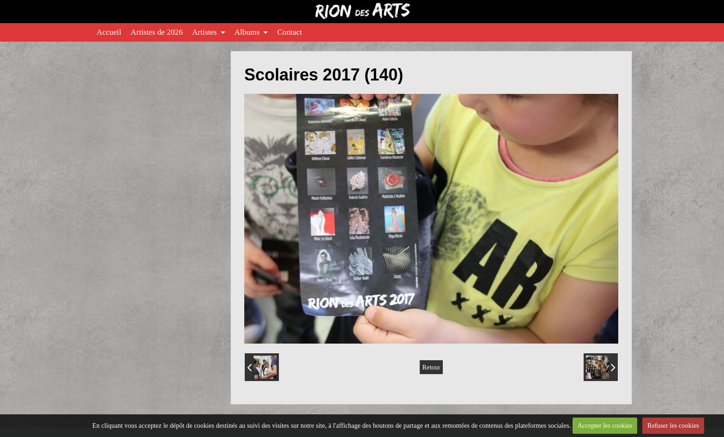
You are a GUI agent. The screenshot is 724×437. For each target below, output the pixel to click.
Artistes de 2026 (157, 32)
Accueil (109, 32)
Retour (431, 367)
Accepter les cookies (605, 425)
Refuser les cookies (673, 425)
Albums (247, 32)
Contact (289, 32)
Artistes (204, 32)
